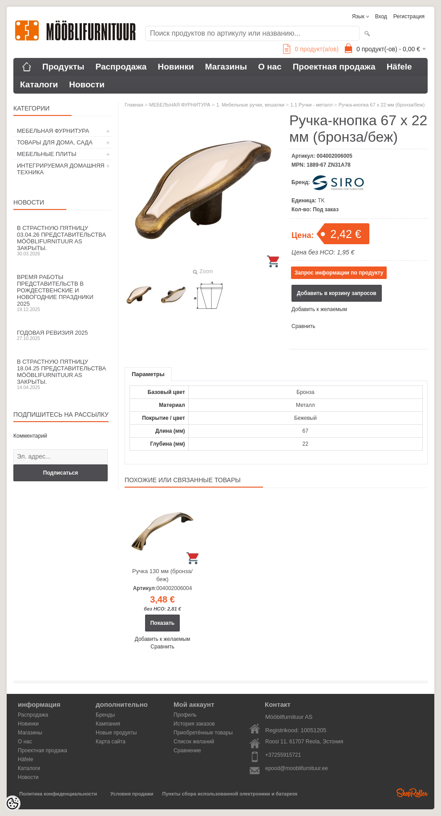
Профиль (185, 715)
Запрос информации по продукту (339, 273)
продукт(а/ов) (311, 49)
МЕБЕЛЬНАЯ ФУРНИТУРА (53, 130)
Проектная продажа (334, 66)
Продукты (63, 66)
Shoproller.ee (412, 792)
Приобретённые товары (203, 733)
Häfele (399, 66)
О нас (270, 66)
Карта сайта (110, 741)
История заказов (194, 724)
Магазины (226, 66)
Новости (87, 84)
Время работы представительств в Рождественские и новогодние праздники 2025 (62, 293)
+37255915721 (283, 755)
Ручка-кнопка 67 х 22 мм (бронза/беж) (382, 104)
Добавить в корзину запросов (336, 293)
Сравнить (303, 326)
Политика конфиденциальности (58, 793)
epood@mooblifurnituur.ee (296, 768)
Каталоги (39, 84)
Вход (381, 16)
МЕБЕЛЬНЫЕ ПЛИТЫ (47, 154)
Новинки (176, 66)
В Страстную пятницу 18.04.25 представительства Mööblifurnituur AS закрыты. (62, 374)
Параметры (148, 374)
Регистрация (409, 16)
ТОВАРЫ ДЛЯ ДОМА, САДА (55, 142)
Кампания (108, 724)
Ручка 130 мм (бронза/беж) (162, 575)
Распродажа (121, 66)
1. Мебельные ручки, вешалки (250, 104)
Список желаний (194, 741)
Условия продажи (131, 793)
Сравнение (187, 750)
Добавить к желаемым (319, 309)
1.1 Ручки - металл (312, 104)
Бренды (105, 715)
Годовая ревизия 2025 (62, 335)
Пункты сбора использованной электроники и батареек (230, 793)
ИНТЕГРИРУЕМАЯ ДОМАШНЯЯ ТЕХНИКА (61, 169)
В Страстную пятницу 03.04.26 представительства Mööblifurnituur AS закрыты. (62, 240)
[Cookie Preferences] (12, 803)
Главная (134, 104)
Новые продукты (116, 733)
